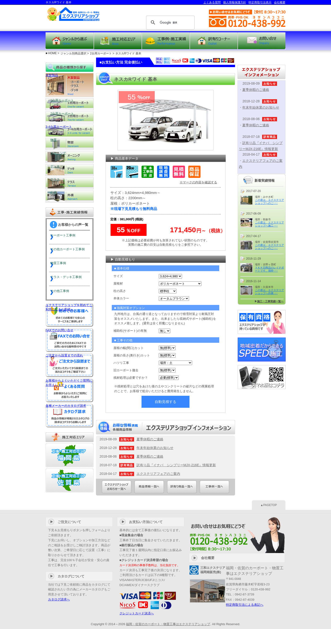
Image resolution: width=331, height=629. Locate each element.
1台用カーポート (70, 104)
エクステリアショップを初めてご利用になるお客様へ (70, 315)
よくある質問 (212, 2)
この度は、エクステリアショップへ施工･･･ (269, 224)
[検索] (169, 22)
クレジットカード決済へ (136, 613)
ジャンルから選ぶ (70, 40)
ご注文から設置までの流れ (70, 365)
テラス (70, 183)
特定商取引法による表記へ (244, 604)
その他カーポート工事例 (72, 251)
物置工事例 (63, 265)
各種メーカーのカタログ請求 (70, 416)
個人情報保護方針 (234, 2)
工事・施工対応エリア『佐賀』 (70, 480)
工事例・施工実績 (165, 40)
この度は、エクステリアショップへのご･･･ (269, 201)
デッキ (70, 170)
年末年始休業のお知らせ (154, 448)
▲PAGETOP (268, 505)
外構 (70, 197)
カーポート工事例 (68, 237)
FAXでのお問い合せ (70, 340)
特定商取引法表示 (260, 2)
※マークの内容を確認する (198, 182)
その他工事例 (65, 293)
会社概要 (279, 2)
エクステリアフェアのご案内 (158, 474)
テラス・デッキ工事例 (72, 279)
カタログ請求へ (59, 599)
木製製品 (70, 85)
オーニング (70, 157)
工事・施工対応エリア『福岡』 (70, 455)
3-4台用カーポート (70, 131)
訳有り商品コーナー (213, 40)
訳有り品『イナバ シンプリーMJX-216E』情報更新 (176, 465)
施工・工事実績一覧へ (270, 301)
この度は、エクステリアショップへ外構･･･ (269, 292)
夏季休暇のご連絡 (149, 439)
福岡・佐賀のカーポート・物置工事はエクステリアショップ (168, 624)
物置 (70, 144)
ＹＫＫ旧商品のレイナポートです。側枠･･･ (269, 269)
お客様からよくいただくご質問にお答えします (70, 390)
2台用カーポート (70, 117)
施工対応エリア (118, 40)
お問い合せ (261, 40)
